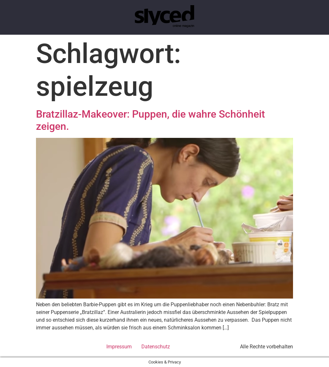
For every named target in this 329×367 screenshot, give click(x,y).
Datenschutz (155, 347)
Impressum (119, 347)
